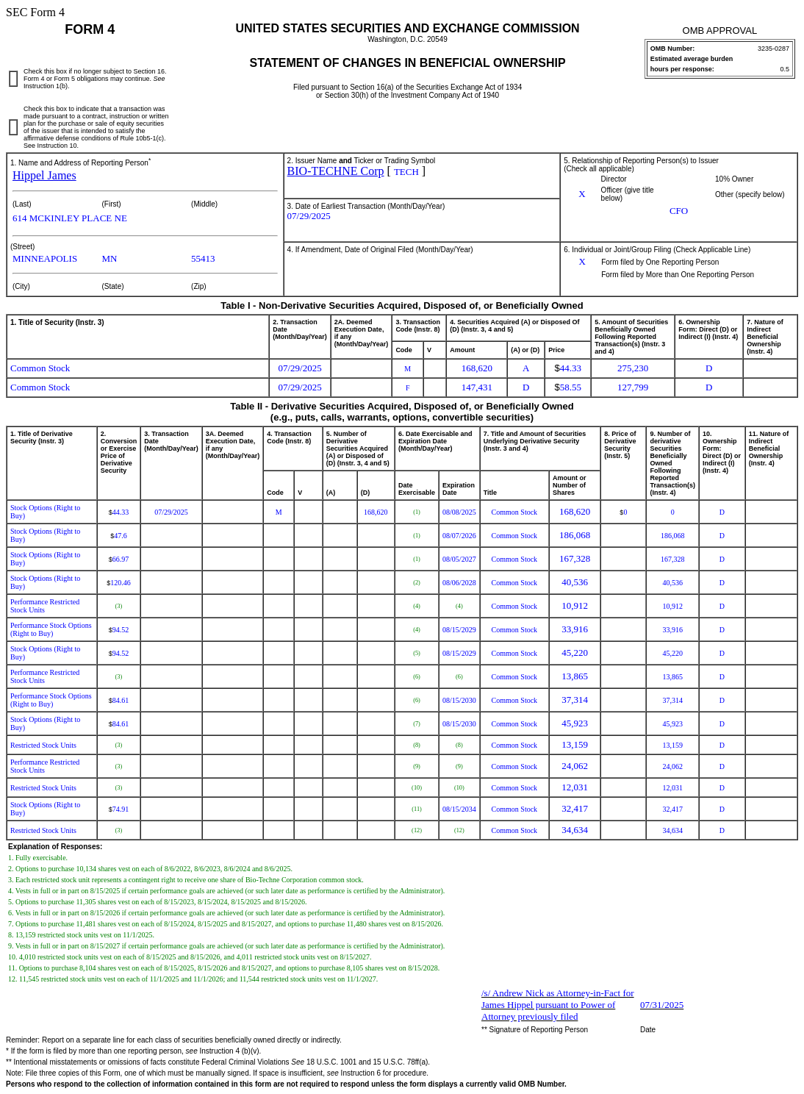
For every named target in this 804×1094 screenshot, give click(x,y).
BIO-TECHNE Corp (335, 171)
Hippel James (44, 175)
